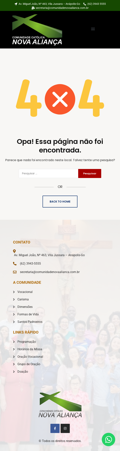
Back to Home (60, 201)
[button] (93, 29)
